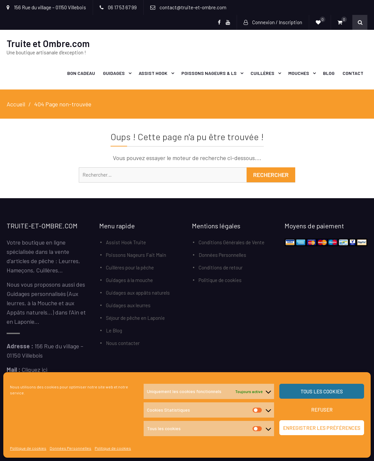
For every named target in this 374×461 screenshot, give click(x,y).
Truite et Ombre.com (48, 43)
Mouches (298, 73)
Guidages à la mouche (129, 280)
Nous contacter (123, 343)
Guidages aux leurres (128, 305)
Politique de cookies (28, 448)
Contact (353, 73)
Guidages (114, 73)
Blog (329, 73)
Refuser (322, 410)
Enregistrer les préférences (321, 428)
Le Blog (114, 330)
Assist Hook (153, 73)
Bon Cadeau (81, 73)
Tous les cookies (322, 391)
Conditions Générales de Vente (231, 242)
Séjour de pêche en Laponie (135, 318)
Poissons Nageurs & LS (209, 73)
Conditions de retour (221, 267)
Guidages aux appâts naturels (138, 293)
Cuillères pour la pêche (130, 267)
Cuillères (262, 73)
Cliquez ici (34, 369)
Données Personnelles (70, 448)
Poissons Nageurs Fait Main (136, 255)
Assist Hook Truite (126, 242)
